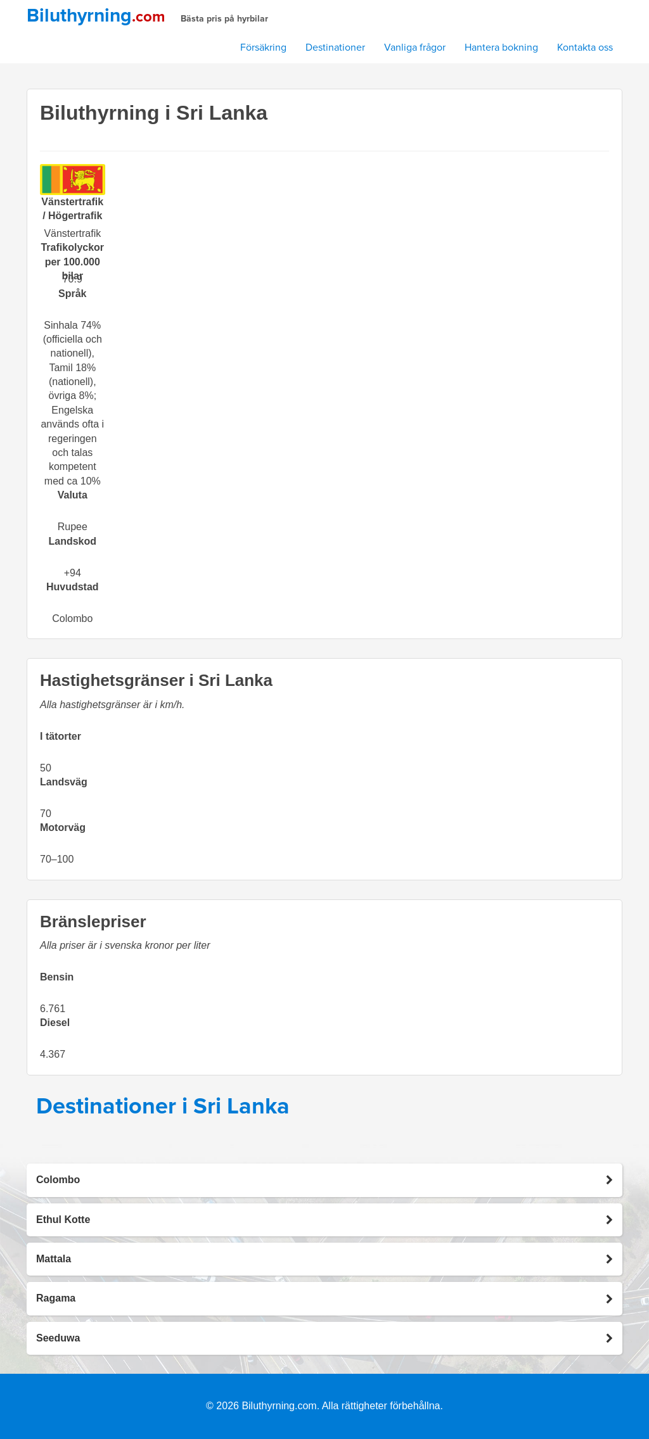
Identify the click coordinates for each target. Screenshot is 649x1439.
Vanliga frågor (415, 47)
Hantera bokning (501, 47)
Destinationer (335, 47)
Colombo (72, 618)
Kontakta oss (585, 47)
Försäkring (263, 47)
